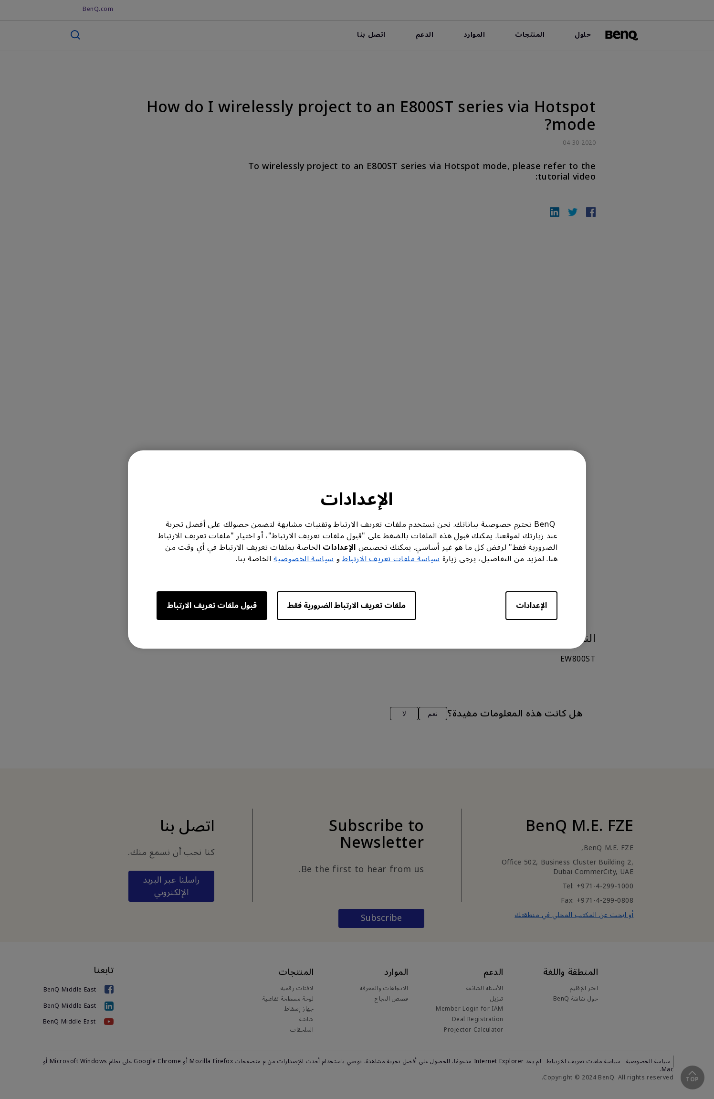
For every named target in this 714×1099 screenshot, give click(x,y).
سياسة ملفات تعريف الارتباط (391, 559)
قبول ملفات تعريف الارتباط (212, 606)
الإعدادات (531, 606)
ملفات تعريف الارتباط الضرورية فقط (346, 606)
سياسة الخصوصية (303, 559)
